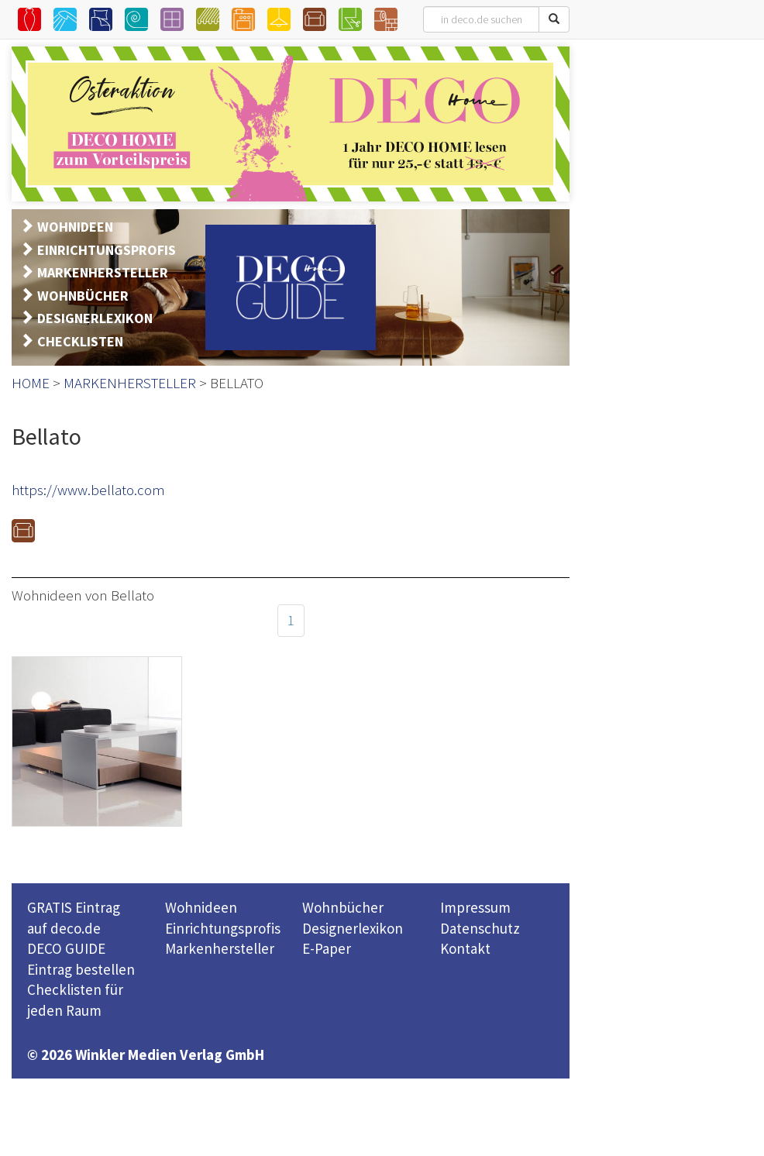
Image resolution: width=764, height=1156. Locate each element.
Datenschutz (480, 928)
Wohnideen (201, 907)
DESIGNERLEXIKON (95, 318)
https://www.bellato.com (88, 489)
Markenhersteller (219, 948)
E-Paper (326, 948)
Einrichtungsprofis (222, 928)
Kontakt (465, 948)
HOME (31, 382)
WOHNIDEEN (75, 227)
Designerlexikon (352, 928)
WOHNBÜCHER (83, 295)
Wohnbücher (343, 907)
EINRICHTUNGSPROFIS (106, 250)
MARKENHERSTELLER (102, 272)
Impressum (475, 907)
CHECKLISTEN (80, 341)
